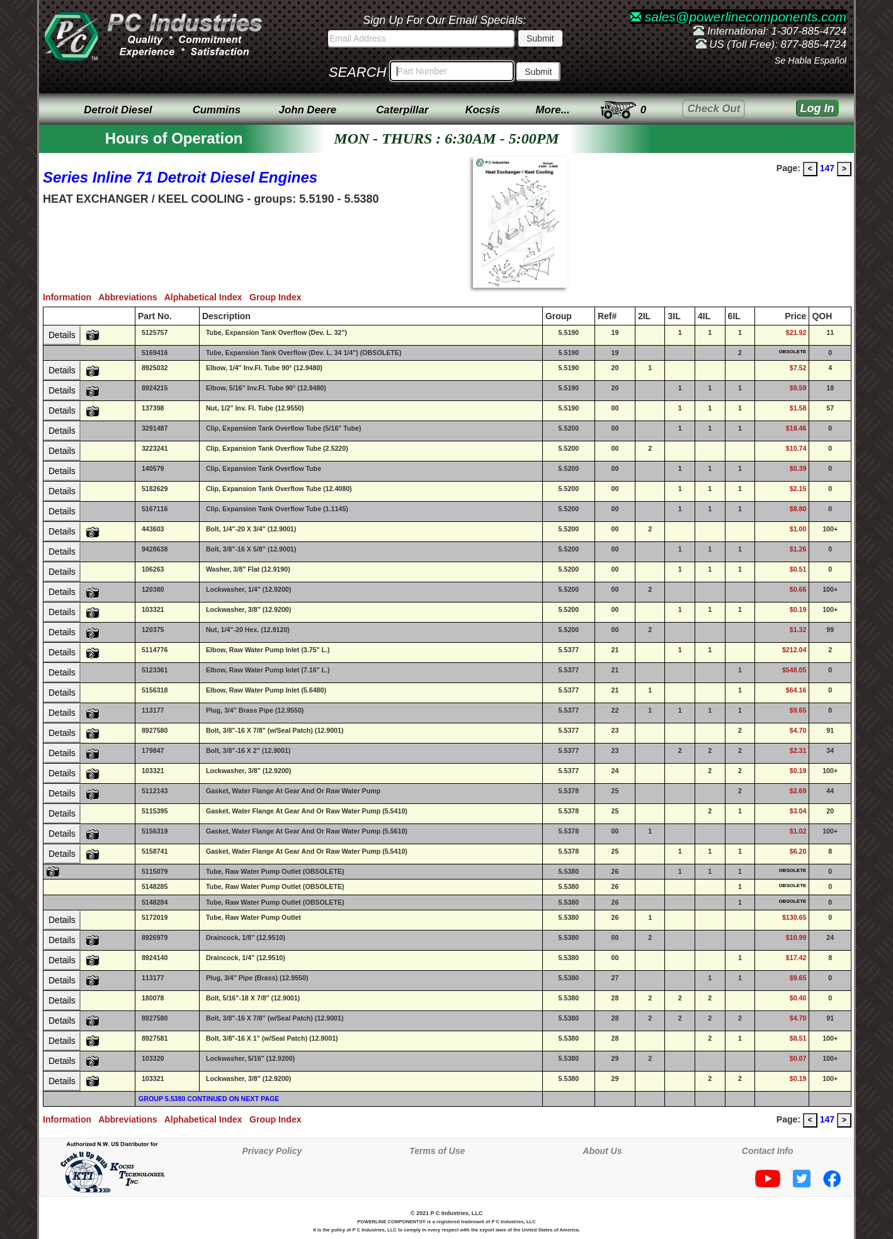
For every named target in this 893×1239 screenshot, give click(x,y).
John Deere (307, 110)
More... (553, 110)
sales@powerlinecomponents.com (738, 16)
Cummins (217, 110)
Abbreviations (131, 297)
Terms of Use (437, 1151)
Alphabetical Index (206, 297)
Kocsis (482, 110)
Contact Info (767, 1151)
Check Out (713, 109)
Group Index (277, 297)
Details (62, 335)
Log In (817, 108)
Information (70, 297)
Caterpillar (402, 110)
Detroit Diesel (118, 110)
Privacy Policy (272, 1151)
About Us (602, 1151)
